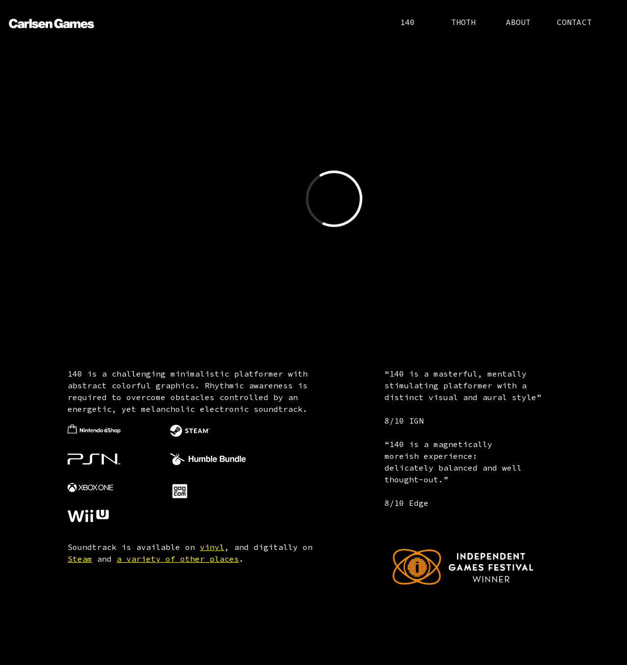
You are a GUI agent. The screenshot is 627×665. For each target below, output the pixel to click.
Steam (80, 559)
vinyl (212, 547)
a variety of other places (178, 559)
